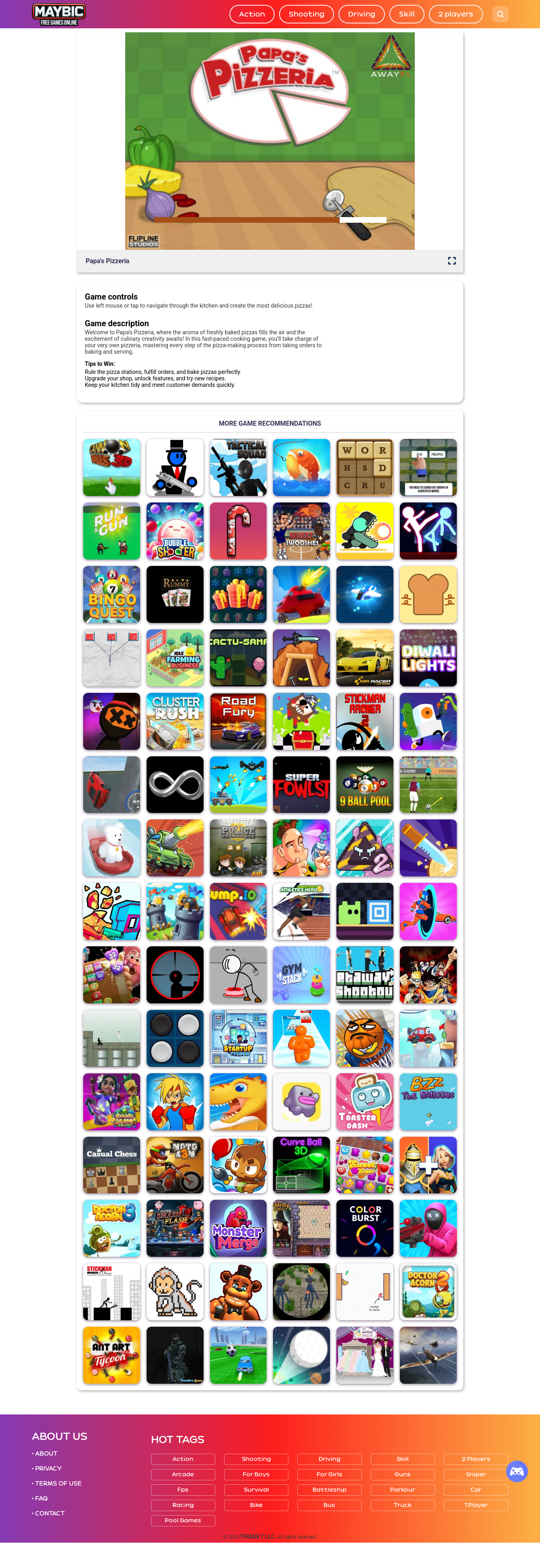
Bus (329, 1505)
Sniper (476, 1474)
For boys (256, 1474)
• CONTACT (48, 1513)
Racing (183, 1505)
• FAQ (40, 1498)
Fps (183, 1489)
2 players (456, 14)
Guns (403, 1474)
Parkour (402, 1489)
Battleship (330, 1489)
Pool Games (183, 1520)
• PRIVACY (47, 1468)
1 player (476, 1505)
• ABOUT (45, 1453)
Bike (256, 1505)
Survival (256, 1489)
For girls (329, 1474)
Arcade (183, 1474)
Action (252, 14)
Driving (361, 14)
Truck (403, 1505)
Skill (407, 14)
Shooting (306, 14)
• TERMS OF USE (57, 1483)
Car (476, 1489)
